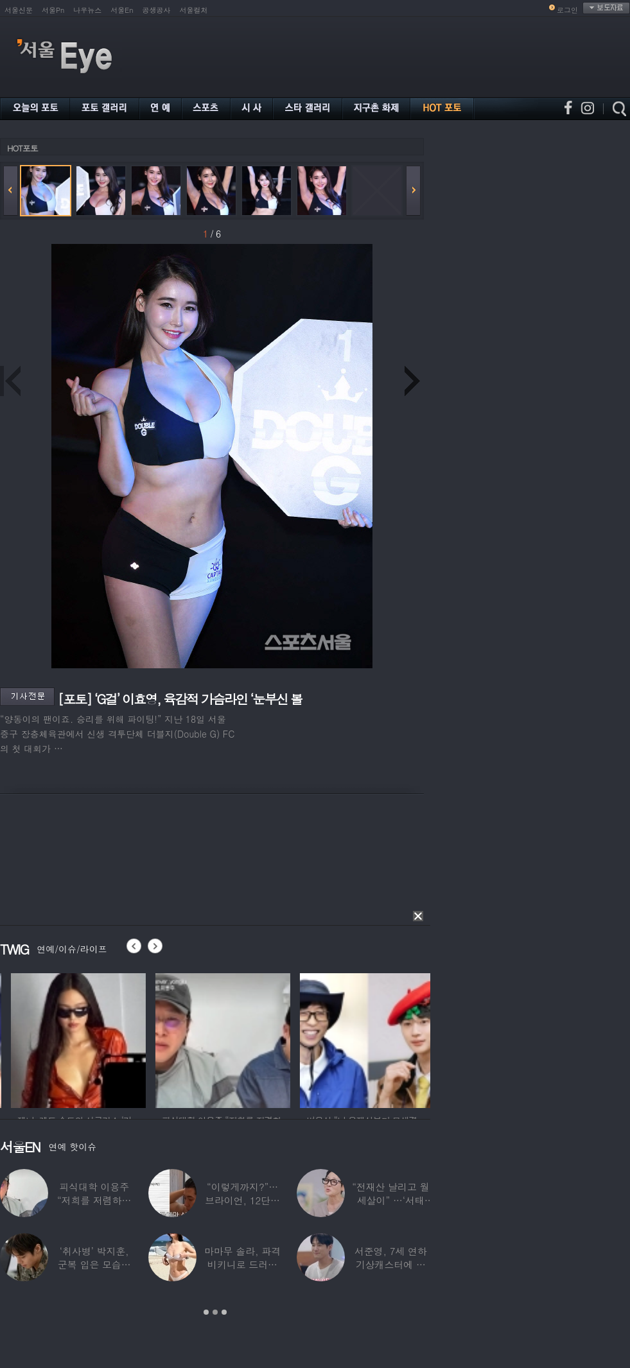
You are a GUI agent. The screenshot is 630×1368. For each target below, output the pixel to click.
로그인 (567, 10)
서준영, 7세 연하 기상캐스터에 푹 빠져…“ (390, 1264)
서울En (121, 10)
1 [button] (206, 1312)
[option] (137, 1038)
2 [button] (215, 1312)
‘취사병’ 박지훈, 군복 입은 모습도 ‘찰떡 (94, 1264)
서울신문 (18, 10)
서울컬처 (194, 10)
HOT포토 (22, 148)
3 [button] (224, 1312)
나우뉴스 (87, 10)
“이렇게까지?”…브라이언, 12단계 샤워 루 (242, 1200)
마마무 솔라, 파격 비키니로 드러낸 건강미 (242, 1264)
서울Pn (53, 10)
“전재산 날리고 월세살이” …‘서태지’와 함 (390, 1200)
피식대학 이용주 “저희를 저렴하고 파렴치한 (94, 1200)
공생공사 (157, 10)
